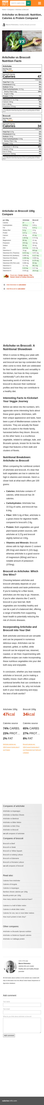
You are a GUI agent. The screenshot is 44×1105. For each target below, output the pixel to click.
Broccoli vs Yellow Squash (12, 851)
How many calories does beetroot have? (17, 899)
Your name (6, 1001)
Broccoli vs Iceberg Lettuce (13, 855)
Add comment (9, 1035)
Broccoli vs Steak (9, 847)
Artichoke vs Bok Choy (11, 826)
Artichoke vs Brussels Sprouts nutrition (17, 931)
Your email (6, 1009)
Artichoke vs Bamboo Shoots (13, 815)
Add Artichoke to (16, 285)
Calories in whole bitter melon (14, 909)
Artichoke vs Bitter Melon (12, 822)
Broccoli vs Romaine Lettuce (13, 862)
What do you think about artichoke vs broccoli (17, 1016)
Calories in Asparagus (11, 888)
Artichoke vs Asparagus (11, 811)
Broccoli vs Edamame (11, 858)
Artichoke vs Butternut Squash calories (17, 935)
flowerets (29, 750)
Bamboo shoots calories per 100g (15, 892)
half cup (38, 750)
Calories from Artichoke (11, 881)
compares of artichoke (16, 833)
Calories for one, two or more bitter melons (18, 913)
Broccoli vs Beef (9, 843)
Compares (10, 9)
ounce (9, 747)
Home (4, 9)
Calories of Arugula (10, 884)
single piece (15, 747)
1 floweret (26, 752)
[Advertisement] (22, 185)
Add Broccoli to (15, 289)
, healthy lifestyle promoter (21, 25)
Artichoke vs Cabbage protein (14, 939)
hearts (8, 750)
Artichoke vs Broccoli (21, 9)
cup (4, 750)
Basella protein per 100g (12, 895)
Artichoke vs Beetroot (11, 819)
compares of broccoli (15, 866)
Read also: (22, 276)
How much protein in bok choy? (14, 917)
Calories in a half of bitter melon (14, 905)
